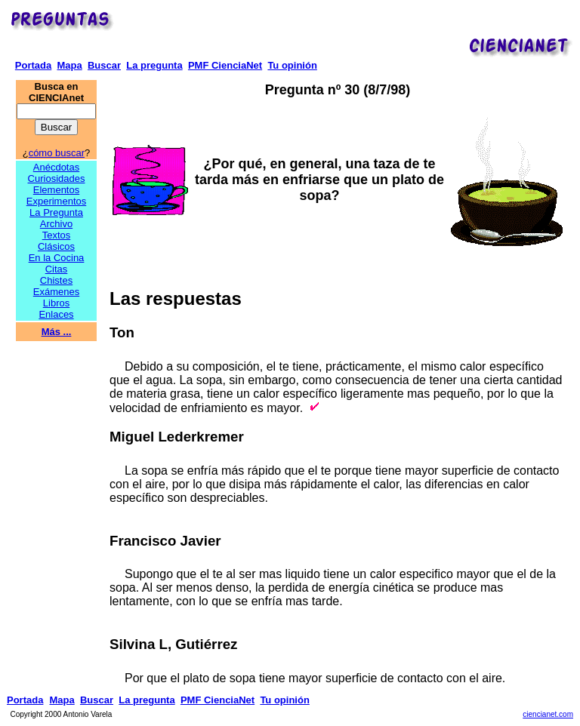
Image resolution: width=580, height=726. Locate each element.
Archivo (56, 223)
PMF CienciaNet (225, 65)
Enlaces (56, 314)
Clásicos (56, 246)
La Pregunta (56, 212)
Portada (33, 65)
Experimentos (56, 201)
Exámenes (56, 291)
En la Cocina (57, 257)
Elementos (56, 189)
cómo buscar (57, 152)
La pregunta (154, 65)
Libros (56, 303)
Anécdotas (56, 167)
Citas (56, 269)
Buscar (104, 65)
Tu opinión (291, 65)
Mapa (69, 65)
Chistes (56, 280)
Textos (56, 235)
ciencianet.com (548, 714)
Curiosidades (56, 178)
